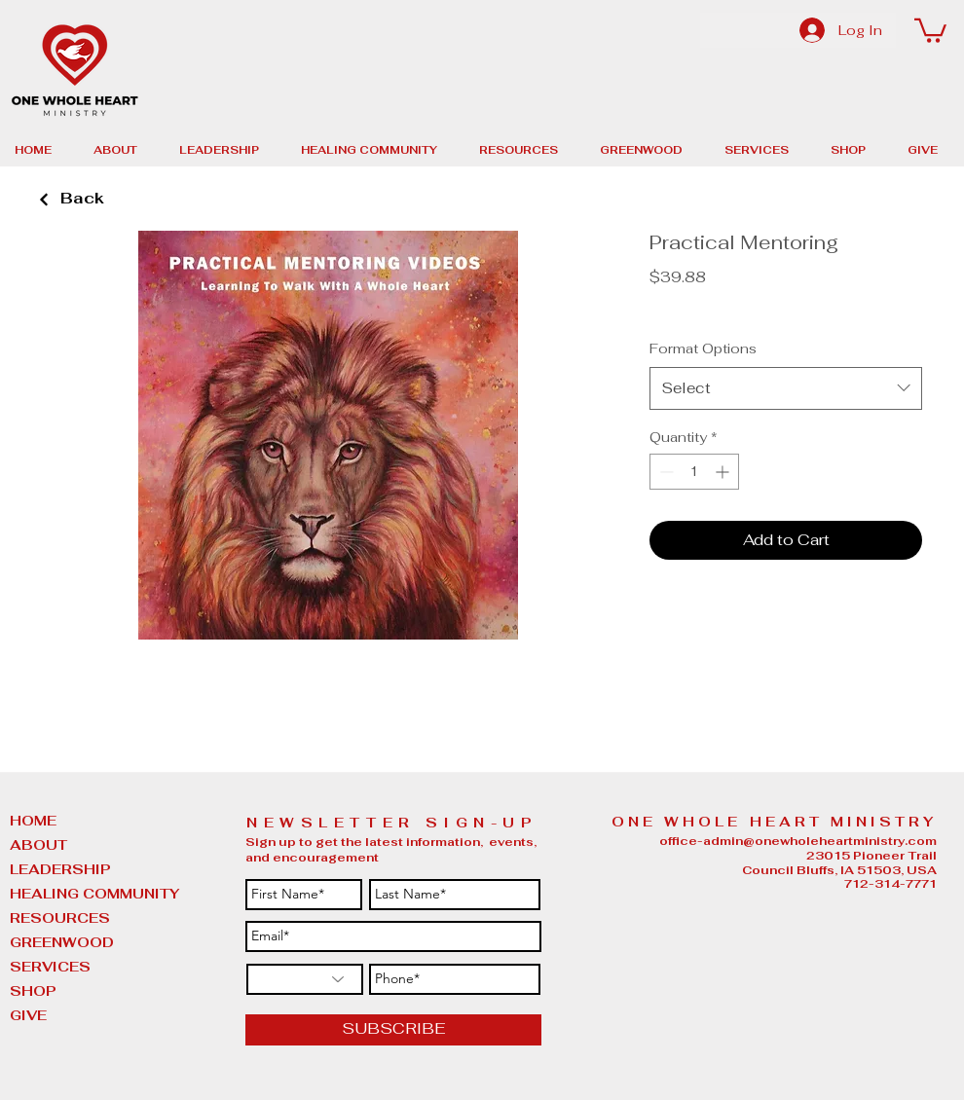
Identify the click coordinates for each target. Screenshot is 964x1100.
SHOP (33, 991)
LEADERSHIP (58, 869)
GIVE (28, 1015)
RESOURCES (58, 918)
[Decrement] (664, 472)
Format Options (703, 348)
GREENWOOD (58, 942)
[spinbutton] (694, 472)
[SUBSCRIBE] (393, 1029)
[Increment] (724, 472)
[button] (930, 29)
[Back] (44, 200)
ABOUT (38, 845)
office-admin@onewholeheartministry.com (798, 841)
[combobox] (785, 388)
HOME (33, 820)
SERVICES (50, 966)
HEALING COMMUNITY (58, 893)
